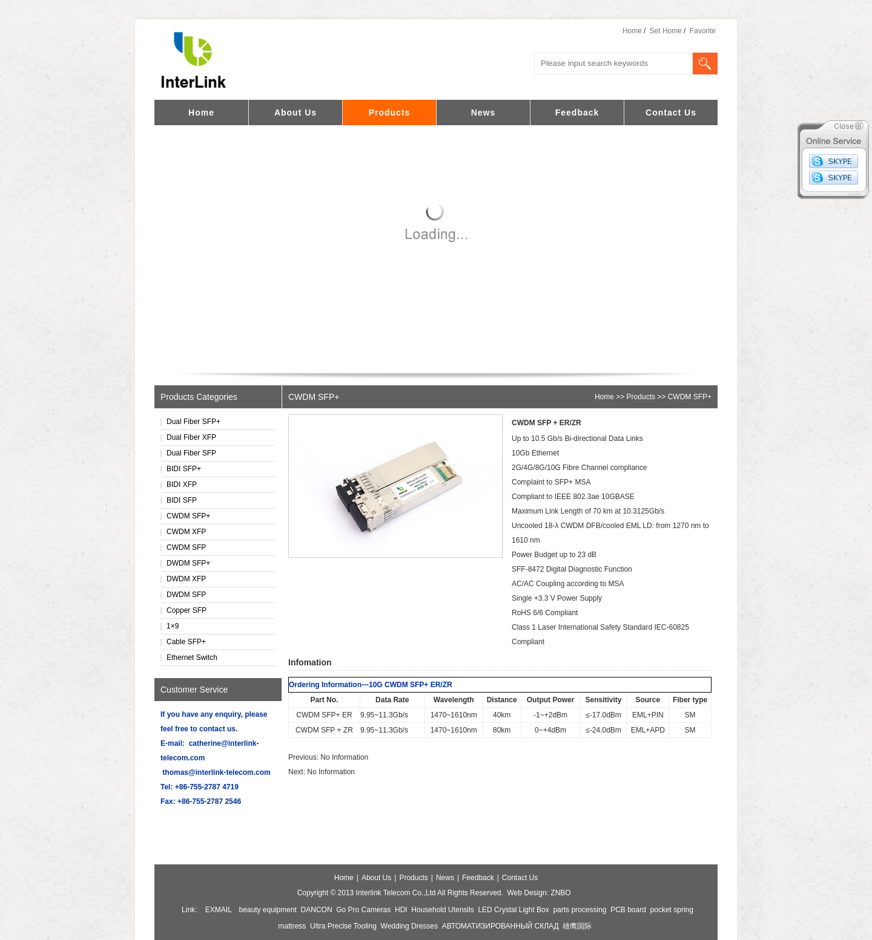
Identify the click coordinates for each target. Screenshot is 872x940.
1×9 (173, 626)
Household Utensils (442, 910)
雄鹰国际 (577, 926)
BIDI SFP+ (184, 469)
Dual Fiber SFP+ (193, 421)
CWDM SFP (186, 547)
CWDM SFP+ (188, 516)
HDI (401, 910)
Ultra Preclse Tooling (343, 926)
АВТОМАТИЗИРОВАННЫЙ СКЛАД (500, 926)
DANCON (316, 910)
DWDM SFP (186, 594)
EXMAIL (218, 910)
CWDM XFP (186, 531)
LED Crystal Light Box (513, 910)
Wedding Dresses (409, 926)
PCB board (628, 910)
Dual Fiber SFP (191, 453)
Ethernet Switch (192, 657)
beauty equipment (268, 910)
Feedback (577, 112)
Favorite (703, 31)
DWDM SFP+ (188, 563)
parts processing (579, 910)
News (483, 112)
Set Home (666, 31)
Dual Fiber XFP (191, 437)
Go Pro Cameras (363, 910)
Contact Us (671, 112)
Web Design (526, 893)
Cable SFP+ (186, 642)
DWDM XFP (186, 579)
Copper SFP (186, 610)
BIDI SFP (182, 500)
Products (390, 112)
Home (632, 31)
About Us (295, 112)
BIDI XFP (182, 484)
